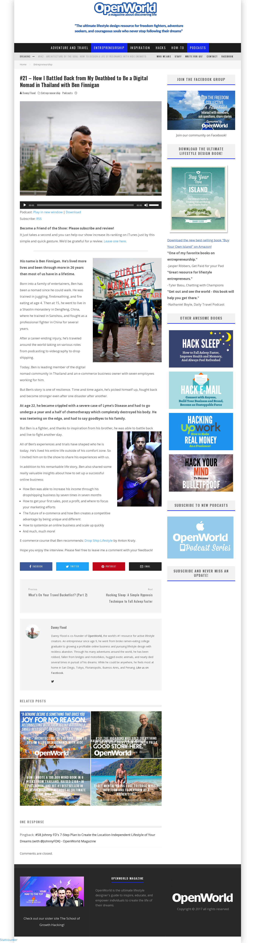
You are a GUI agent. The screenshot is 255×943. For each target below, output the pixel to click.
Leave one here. (115, 241)
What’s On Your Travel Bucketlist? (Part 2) (58, 592)
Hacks (161, 48)
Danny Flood (28, 93)
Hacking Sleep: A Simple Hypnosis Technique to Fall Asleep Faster (123, 596)
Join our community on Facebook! (201, 135)
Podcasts (198, 48)
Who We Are (164, 56)
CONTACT (212, 56)
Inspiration (140, 48)
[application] (91, 205)
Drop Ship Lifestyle (98, 540)
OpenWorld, (95, 636)
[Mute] (146, 205)
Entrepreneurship (109, 48)
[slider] (85, 205)
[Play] (25, 205)
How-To (177, 48)
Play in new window (48, 212)
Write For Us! (194, 56)
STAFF (178, 56)
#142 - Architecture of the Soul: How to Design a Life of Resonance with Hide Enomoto (92, 56)
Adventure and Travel (69, 48)
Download (73, 212)
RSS (39, 218)
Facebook (227, 56)
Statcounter (8, 940)
